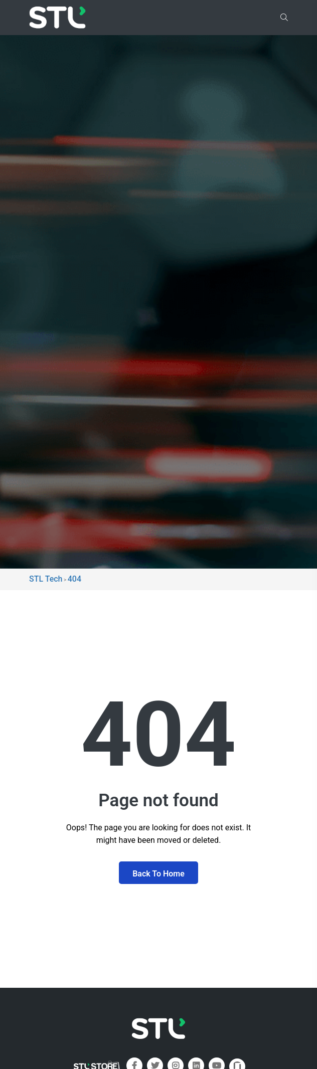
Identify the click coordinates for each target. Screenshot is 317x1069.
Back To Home (158, 873)
